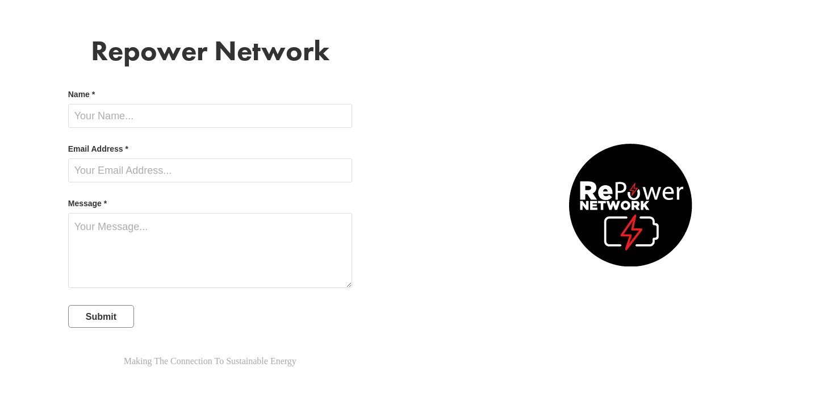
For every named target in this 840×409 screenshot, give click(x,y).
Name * (81, 94)
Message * (87, 203)
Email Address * (98, 149)
